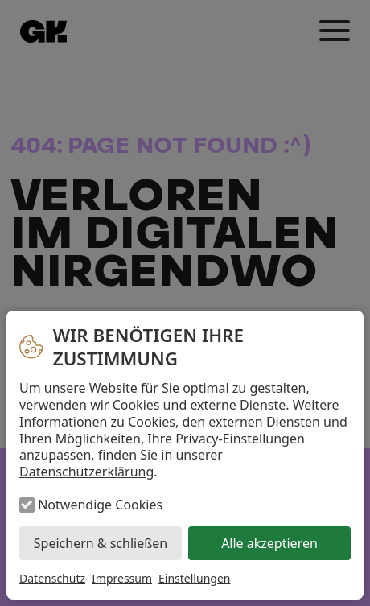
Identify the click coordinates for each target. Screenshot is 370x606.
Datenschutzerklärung (86, 471)
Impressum (122, 578)
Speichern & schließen (100, 543)
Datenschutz (52, 578)
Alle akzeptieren (269, 543)
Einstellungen (194, 578)
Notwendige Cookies (100, 504)
